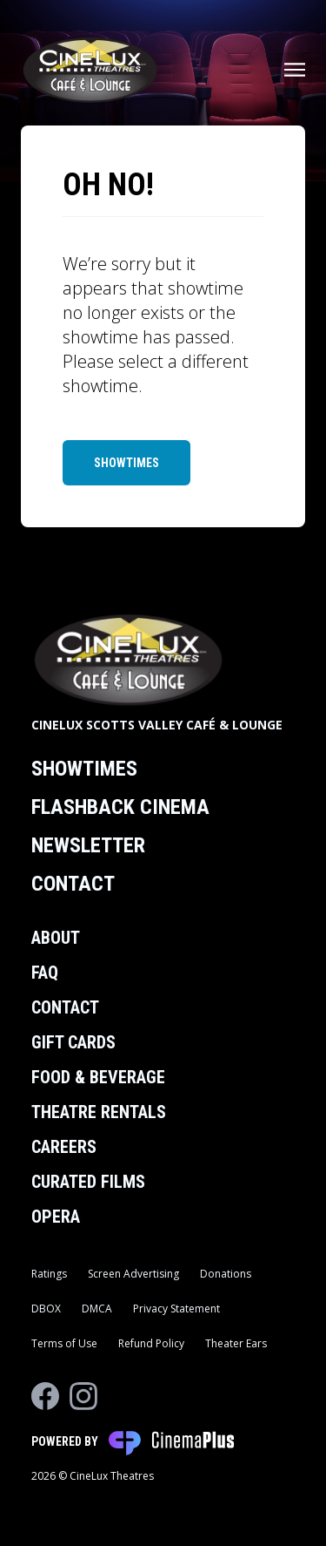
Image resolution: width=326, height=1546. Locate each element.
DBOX (46, 1308)
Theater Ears (236, 1343)
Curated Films (88, 1181)
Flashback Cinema (120, 807)
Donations (225, 1273)
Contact (73, 883)
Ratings (49, 1273)
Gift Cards (73, 1042)
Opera (55, 1216)
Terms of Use (64, 1343)
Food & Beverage (98, 1077)
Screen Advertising (133, 1273)
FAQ (44, 972)
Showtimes (126, 463)
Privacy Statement (176, 1308)
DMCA (97, 1308)
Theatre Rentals (98, 1112)
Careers (63, 1146)
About (55, 937)
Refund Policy (151, 1343)
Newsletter (88, 845)
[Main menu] (294, 69)
